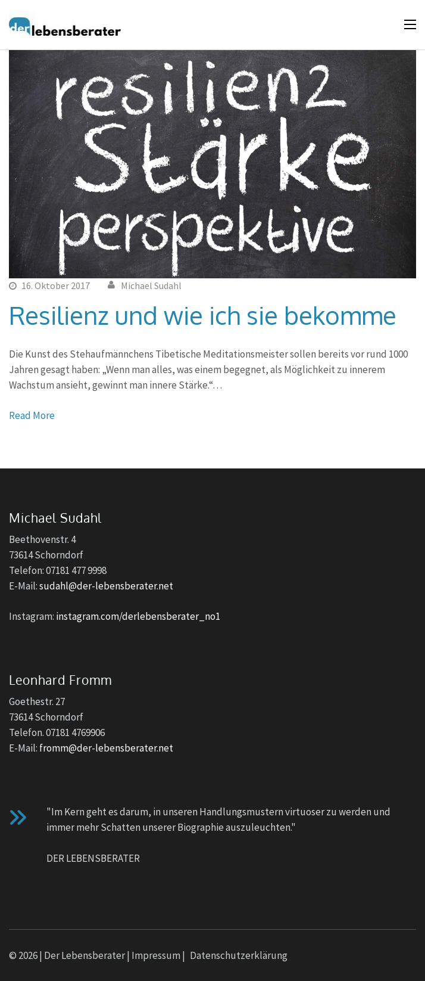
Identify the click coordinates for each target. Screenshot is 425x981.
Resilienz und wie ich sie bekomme (202, 315)
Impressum (156, 955)
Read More (32, 415)
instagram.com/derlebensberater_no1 (138, 616)
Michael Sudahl (151, 285)
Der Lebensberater (84, 955)
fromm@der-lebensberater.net (106, 748)
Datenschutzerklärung (239, 955)
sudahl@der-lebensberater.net (106, 585)
